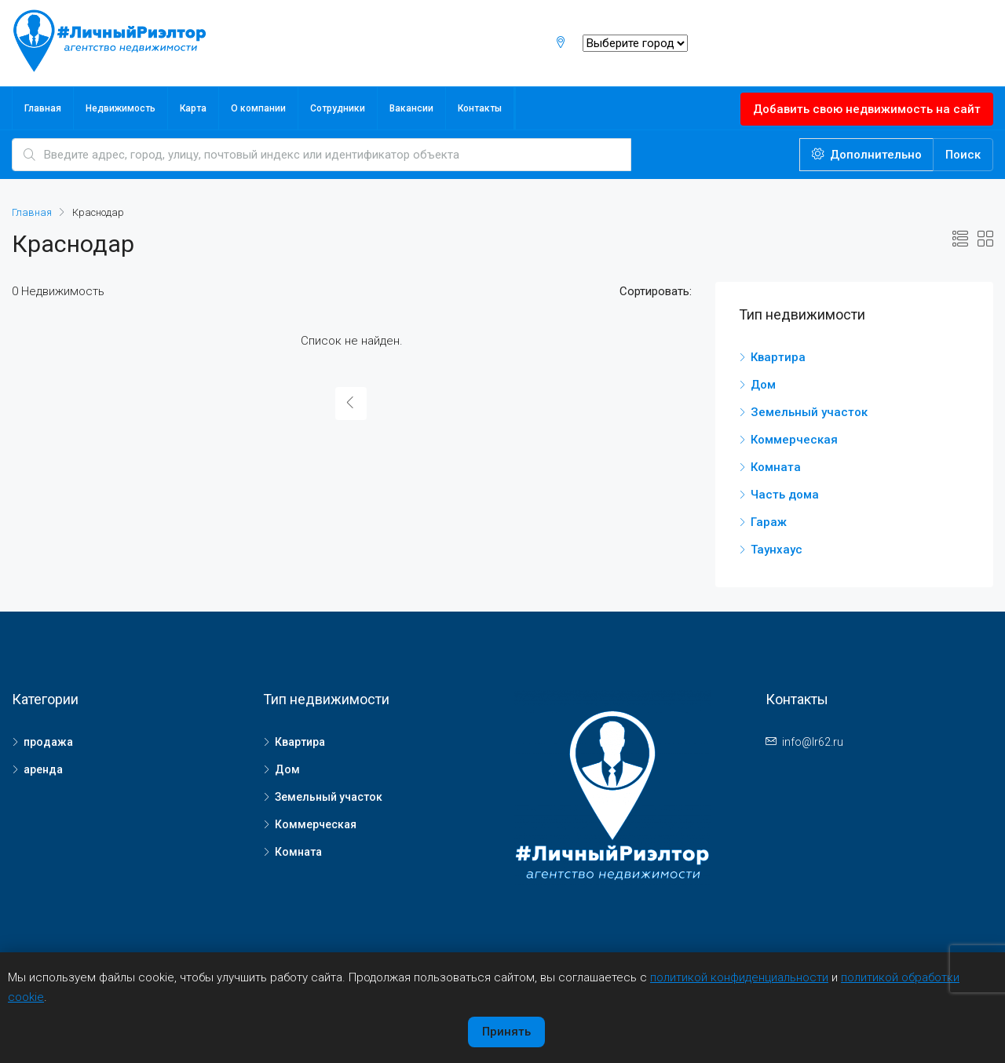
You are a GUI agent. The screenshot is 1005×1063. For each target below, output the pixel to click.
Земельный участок (809, 412)
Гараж (769, 522)
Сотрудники (337, 108)
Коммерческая (794, 440)
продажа (48, 742)
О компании (258, 108)
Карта (193, 108)
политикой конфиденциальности (739, 977)
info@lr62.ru (812, 742)
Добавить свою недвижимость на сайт (867, 109)
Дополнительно (867, 155)
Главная (42, 108)
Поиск (963, 155)
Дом (763, 385)
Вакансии (411, 108)
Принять (506, 1032)
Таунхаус (776, 549)
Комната (776, 467)
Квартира (778, 357)
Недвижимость (120, 108)
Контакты (480, 108)
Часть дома (785, 495)
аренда (43, 769)
